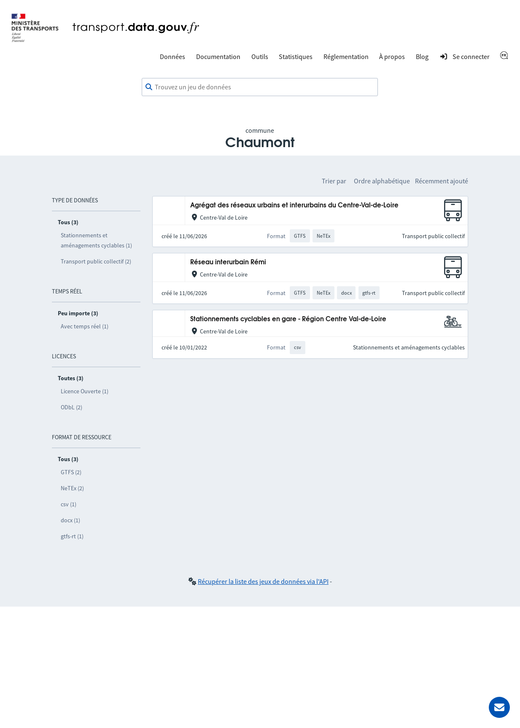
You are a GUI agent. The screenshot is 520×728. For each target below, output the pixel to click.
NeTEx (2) (72, 488)
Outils (259, 56)
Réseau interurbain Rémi (228, 262)
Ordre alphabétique (382, 181)
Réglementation (346, 56)
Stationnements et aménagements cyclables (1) (96, 240)
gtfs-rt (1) (72, 536)
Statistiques (296, 56)
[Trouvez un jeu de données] (260, 87)
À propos (392, 56)
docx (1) (70, 520)
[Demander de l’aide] (499, 707)
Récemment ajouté (441, 181)
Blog (422, 56)
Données (172, 56)
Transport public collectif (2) (96, 261)
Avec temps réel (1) (84, 326)
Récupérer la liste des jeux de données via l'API (263, 581)
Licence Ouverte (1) (84, 391)
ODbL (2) (71, 407)
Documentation (218, 56)
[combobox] (260, 87)
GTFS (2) (71, 472)
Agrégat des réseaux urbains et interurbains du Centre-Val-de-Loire (294, 205)
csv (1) (68, 504)
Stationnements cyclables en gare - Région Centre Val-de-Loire (288, 319)
